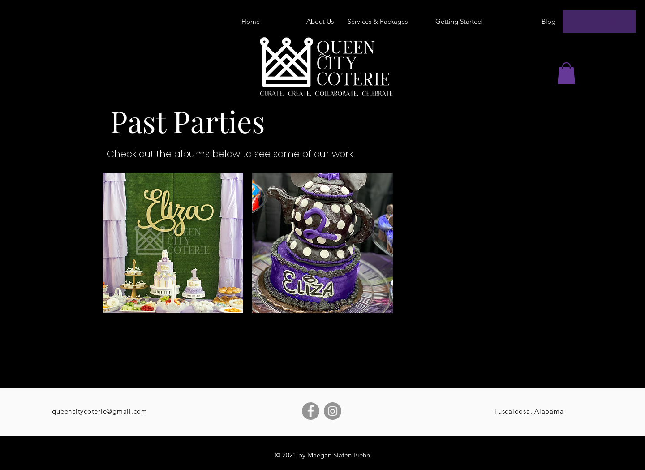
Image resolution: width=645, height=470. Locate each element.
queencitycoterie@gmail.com (99, 411)
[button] (566, 73)
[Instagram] (332, 411)
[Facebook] (310, 411)
